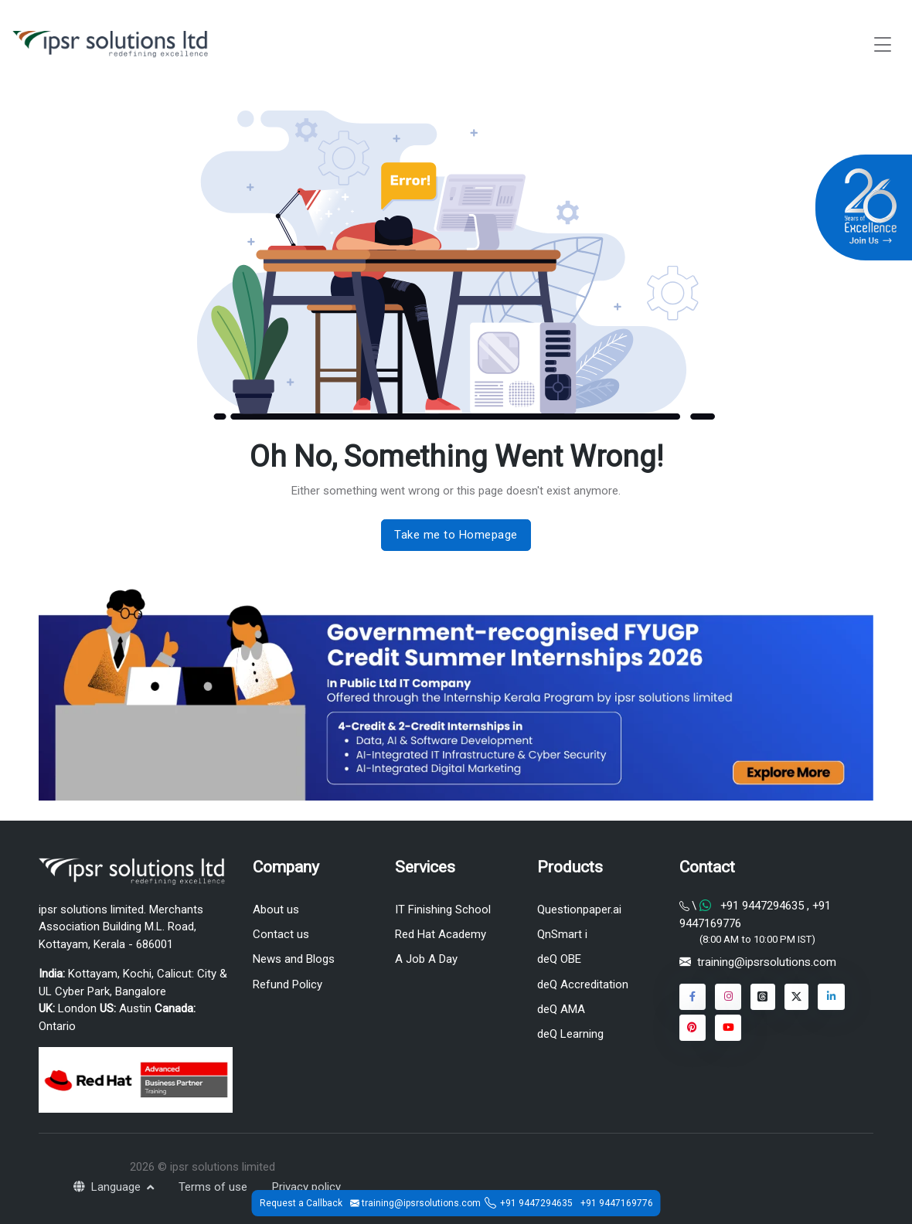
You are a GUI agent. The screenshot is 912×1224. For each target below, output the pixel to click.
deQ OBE (559, 959)
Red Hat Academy (440, 934)
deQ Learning (570, 1034)
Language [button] (108, 1187)
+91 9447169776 (616, 1203)
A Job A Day (426, 959)
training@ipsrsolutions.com (766, 962)
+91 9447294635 (536, 1203)
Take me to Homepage (456, 535)
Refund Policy (287, 984)
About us (276, 909)
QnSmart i (562, 934)
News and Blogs (294, 959)
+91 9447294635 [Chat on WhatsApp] (762, 905)
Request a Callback (301, 1203)
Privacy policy (306, 1187)
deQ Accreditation (582, 984)
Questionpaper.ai (579, 909)
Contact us (281, 934)
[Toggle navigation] (883, 44)
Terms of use (213, 1187)
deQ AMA (561, 1009)
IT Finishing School (443, 909)
